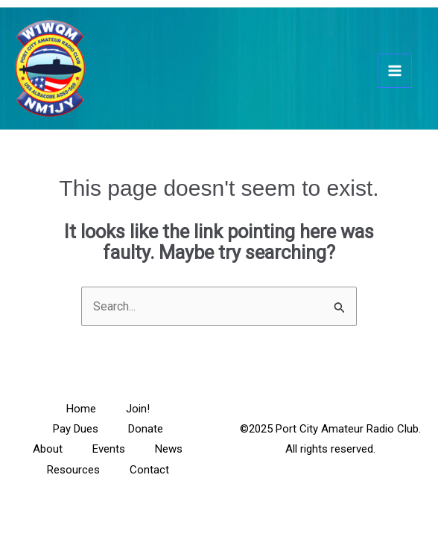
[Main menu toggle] (395, 71)
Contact (149, 469)
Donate (145, 429)
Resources (73, 469)
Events (108, 449)
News (168, 449)
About (48, 449)
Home (81, 408)
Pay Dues (75, 429)
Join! (138, 408)
